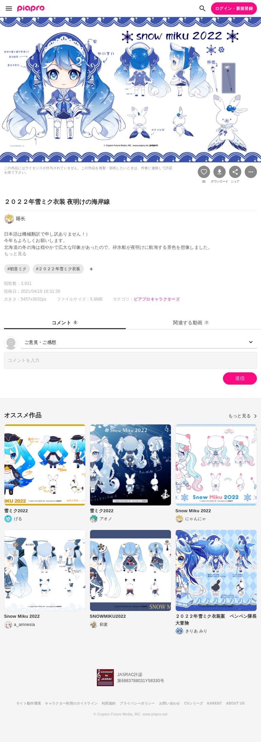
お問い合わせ (169, 703)
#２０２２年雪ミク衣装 (58, 269)
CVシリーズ (193, 703)
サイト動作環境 (28, 703)
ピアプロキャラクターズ (157, 299)
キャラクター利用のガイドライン (71, 703)
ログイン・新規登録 (234, 8)
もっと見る (242, 415)
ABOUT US (235, 703)
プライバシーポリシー (137, 703)
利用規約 (109, 703)
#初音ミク (17, 269)
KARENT (214, 703)
